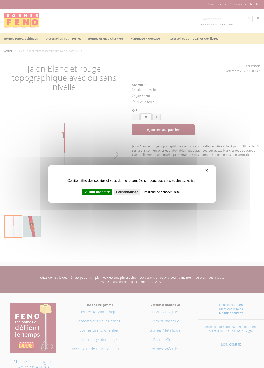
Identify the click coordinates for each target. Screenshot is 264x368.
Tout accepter (97, 192)
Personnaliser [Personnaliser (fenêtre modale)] (127, 192)
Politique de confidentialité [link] (162, 192)
